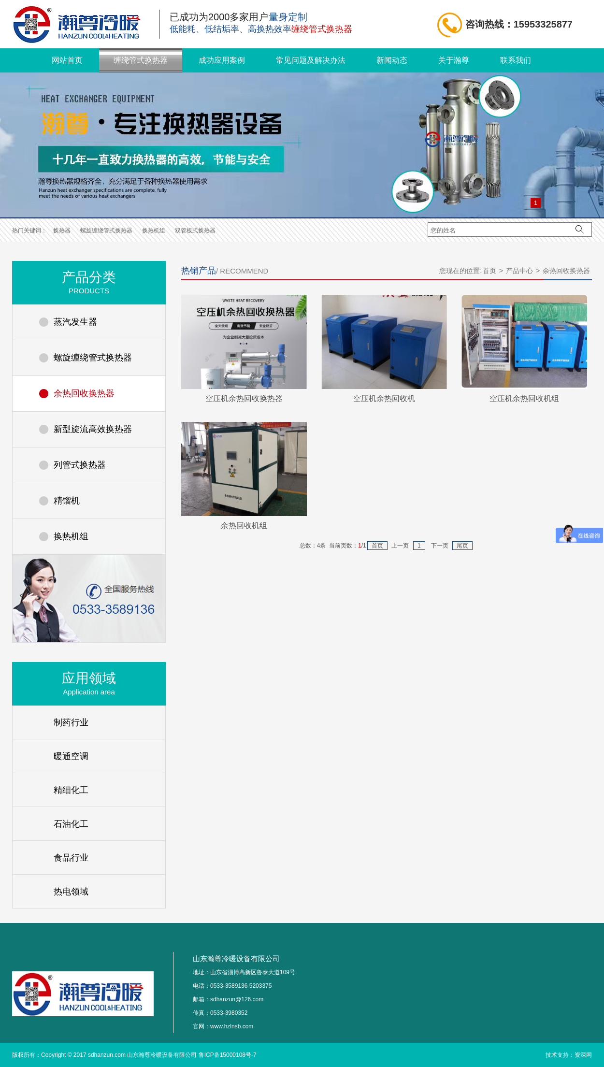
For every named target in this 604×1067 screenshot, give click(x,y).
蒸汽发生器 (75, 322)
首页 (489, 270)
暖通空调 (71, 756)
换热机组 (153, 230)
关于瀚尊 (453, 60)
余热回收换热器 (84, 393)
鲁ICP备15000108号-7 (228, 1055)
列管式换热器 (80, 465)
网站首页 (67, 60)
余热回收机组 (244, 525)
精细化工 (71, 790)
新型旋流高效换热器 (93, 429)
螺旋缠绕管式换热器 (106, 230)
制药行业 (71, 722)
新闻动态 (391, 60)
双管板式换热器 (195, 230)
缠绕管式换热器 (141, 60)
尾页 (462, 545)
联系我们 (515, 60)
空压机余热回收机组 (524, 398)
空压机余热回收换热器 (244, 398)
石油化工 (71, 824)
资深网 (583, 1055)
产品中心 (519, 270)
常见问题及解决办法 (310, 60)
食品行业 (71, 858)
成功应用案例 (222, 60)
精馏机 (67, 500)
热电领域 (71, 891)
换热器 (62, 230)
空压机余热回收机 (384, 398)
